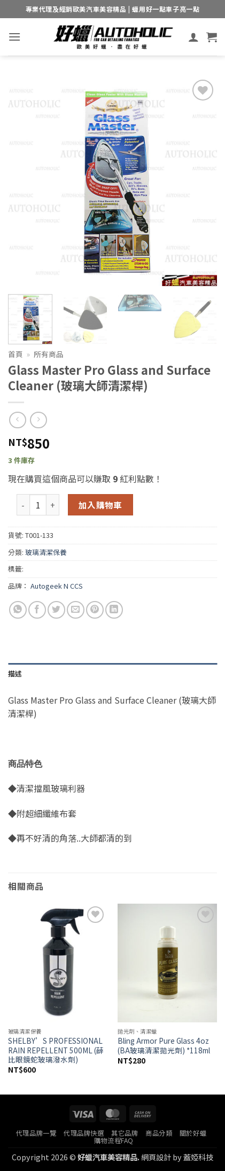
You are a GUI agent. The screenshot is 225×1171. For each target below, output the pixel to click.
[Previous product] (38, 420)
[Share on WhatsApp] (18, 610)
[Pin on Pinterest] (95, 610)
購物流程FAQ (114, 1140)
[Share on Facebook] (37, 610)
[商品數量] (37, 504)
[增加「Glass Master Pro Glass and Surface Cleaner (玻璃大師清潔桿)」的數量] (52, 504)
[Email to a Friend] (75, 610)
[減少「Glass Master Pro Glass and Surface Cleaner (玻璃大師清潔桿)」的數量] (23, 504)
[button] (14, 37)
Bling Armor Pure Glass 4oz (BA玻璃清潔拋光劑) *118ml (164, 1045)
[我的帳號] (193, 37)
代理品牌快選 (84, 1133)
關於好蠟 (193, 1133)
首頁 (15, 354)
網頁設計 (156, 1156)
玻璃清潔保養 (46, 552)
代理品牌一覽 (36, 1133)
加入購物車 (100, 505)
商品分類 (158, 1133)
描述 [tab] (15, 673)
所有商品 (49, 354)
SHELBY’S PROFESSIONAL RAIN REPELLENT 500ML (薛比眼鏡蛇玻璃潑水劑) (56, 1050)
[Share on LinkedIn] (114, 610)
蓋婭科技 (198, 1156)
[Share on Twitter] (56, 610)
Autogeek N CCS (56, 586)
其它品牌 (124, 1133)
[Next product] (17, 420)
